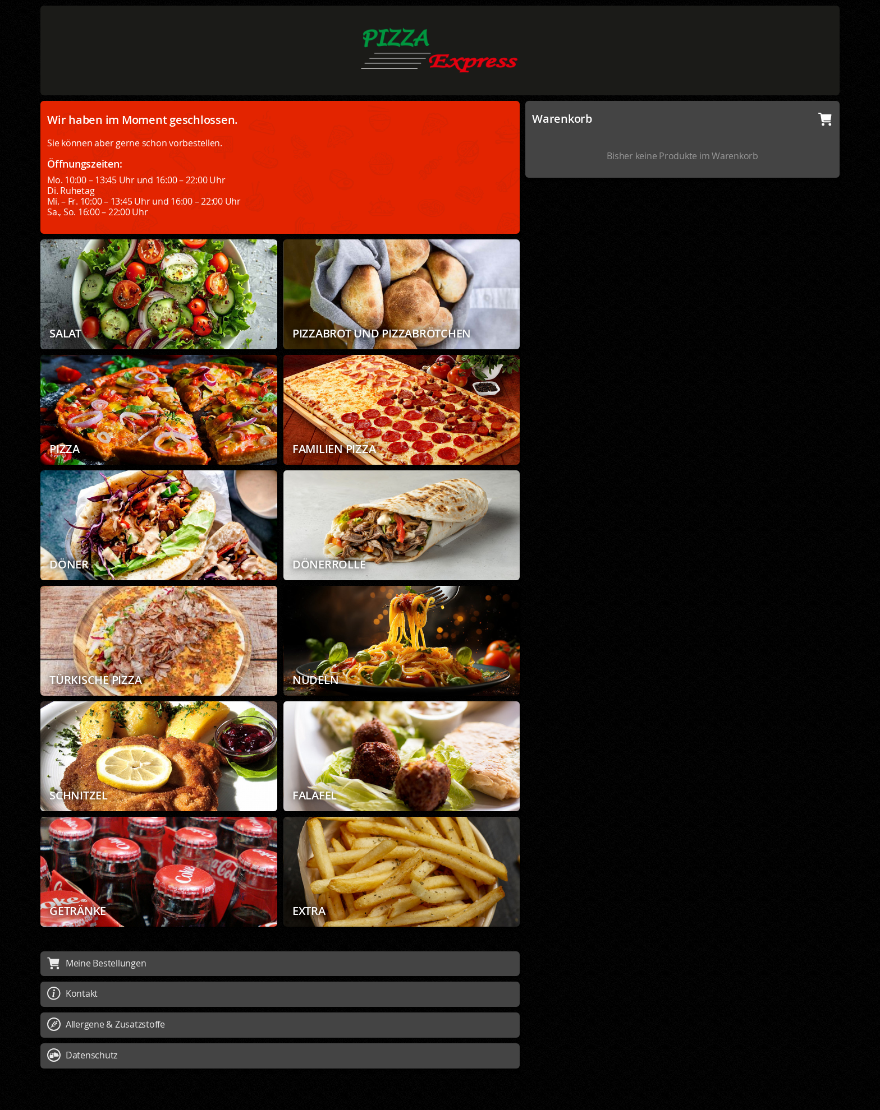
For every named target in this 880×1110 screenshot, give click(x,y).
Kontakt (72, 993)
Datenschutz (82, 1055)
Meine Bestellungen (96, 963)
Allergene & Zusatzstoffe (106, 1024)
